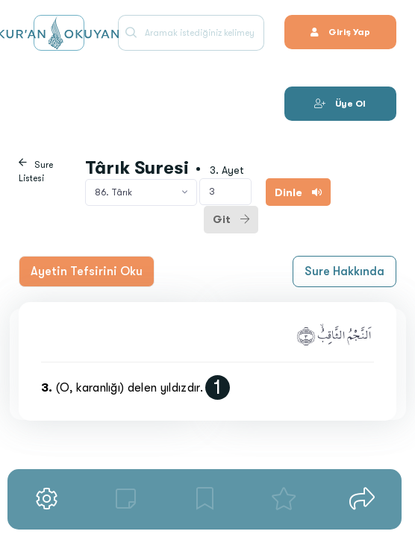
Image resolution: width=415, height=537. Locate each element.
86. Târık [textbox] (113, 192)
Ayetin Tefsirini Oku (87, 271)
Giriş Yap (340, 32)
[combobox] (141, 192)
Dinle (298, 192)
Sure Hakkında (344, 271)
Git (231, 219)
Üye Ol (340, 103)
